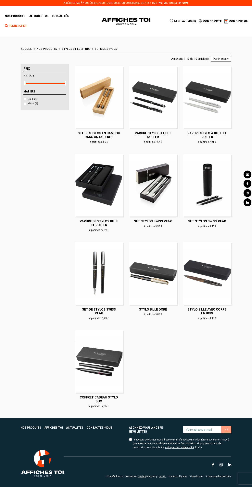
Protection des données (218, 476)
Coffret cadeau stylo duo (99, 399)
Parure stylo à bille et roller (207, 135)
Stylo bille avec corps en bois (207, 311)
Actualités (74, 427)
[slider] (25, 83)
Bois (32, 98)
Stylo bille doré (153, 309)
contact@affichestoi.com (170, 3)
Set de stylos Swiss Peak (99, 311)
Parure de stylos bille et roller (99, 223)
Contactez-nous (99, 427)
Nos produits (31, 427)
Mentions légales (178, 476)
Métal (33, 103)
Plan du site (196, 476)
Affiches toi (53, 427)
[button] (38, 16)
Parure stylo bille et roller (153, 135)
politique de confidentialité (179, 447)
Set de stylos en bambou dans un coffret (99, 135)
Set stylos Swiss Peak (153, 221)
